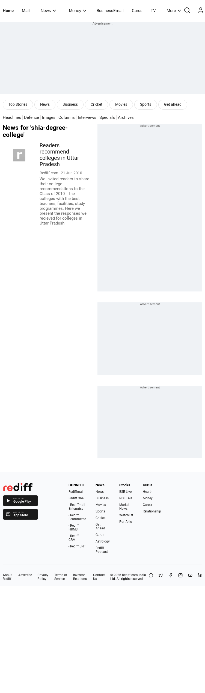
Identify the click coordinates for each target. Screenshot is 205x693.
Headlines (12, 117)
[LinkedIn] (200, 577)
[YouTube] (190, 577)
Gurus (137, 10)
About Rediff (7, 577)
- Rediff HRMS (74, 527)
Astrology (103, 541)
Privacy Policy (42, 577)
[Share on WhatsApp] (151, 577)
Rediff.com (130, 575)
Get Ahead (100, 526)
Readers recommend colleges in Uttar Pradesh (59, 154)
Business (70, 104)
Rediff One (76, 498)
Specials (107, 117)
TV (153, 10)
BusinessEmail (110, 10)
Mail (26, 10)
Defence (31, 117)
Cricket (96, 104)
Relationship (152, 511)
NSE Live (125, 498)
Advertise (25, 575)
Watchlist (126, 515)
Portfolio (125, 522)
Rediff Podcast (102, 550)
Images (48, 117)
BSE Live (125, 492)
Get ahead (173, 104)
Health (148, 492)
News (48, 10)
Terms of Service (60, 577)
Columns (66, 117)
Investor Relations (80, 577)
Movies (121, 104)
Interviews (87, 117)
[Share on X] (161, 577)
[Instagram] (180, 577)
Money (77, 10)
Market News (124, 507)
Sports (145, 104)
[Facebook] (170, 577)
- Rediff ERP (77, 546)
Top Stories (17, 104)
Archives (126, 117)
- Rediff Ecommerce (77, 517)
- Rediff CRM (74, 538)
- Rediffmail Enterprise (77, 507)
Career (147, 505)
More (174, 10)
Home (8, 10)
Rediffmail (76, 492)
